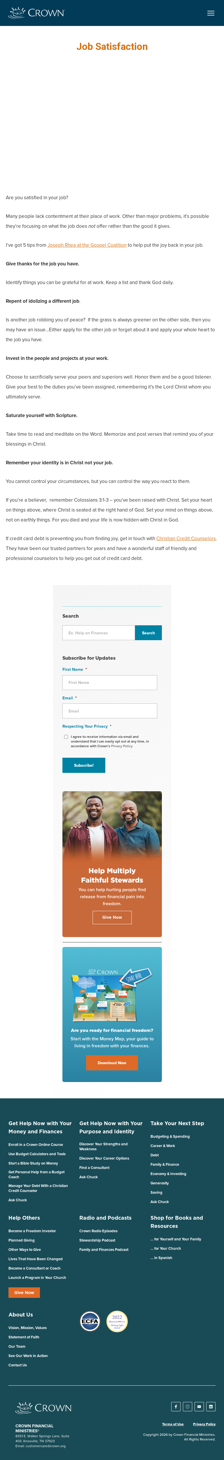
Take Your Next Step (177, 1123)
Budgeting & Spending (170, 1136)
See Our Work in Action (28, 1355)
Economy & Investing (168, 1173)
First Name (74, 669)
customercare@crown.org (46, 1445)
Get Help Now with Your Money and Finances (40, 1127)
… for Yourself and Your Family (175, 1239)
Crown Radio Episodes (98, 1230)
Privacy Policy (204, 1424)
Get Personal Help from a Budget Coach (36, 1174)
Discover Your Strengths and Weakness (103, 1146)
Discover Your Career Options (104, 1158)
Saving (156, 1192)
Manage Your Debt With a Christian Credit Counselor (38, 1188)
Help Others (24, 1217)
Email (69, 698)
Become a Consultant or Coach (34, 1268)
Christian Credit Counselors (186, 538)
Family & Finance (164, 1164)
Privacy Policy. (122, 745)
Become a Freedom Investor (32, 1230)
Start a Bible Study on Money (33, 1163)
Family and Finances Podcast (103, 1249)
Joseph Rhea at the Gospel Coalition (87, 244)
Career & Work (162, 1145)
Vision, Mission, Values (27, 1327)
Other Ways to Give (24, 1249)
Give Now (24, 1293)
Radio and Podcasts (105, 1217)
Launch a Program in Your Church (37, 1277)
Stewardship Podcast (97, 1240)
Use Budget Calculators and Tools (37, 1153)
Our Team (16, 1346)
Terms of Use (173, 1424)
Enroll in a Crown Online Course (35, 1144)
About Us (20, 1314)
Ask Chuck (17, 1200)
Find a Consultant (94, 1167)
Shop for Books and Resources (176, 1222)
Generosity (159, 1183)
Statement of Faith (23, 1337)
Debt (154, 1155)
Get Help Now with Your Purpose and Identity (111, 1127)
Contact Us (17, 1365)
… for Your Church (165, 1248)
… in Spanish (161, 1257)
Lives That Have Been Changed (35, 1258)
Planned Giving (21, 1240)
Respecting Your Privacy (86, 726)
